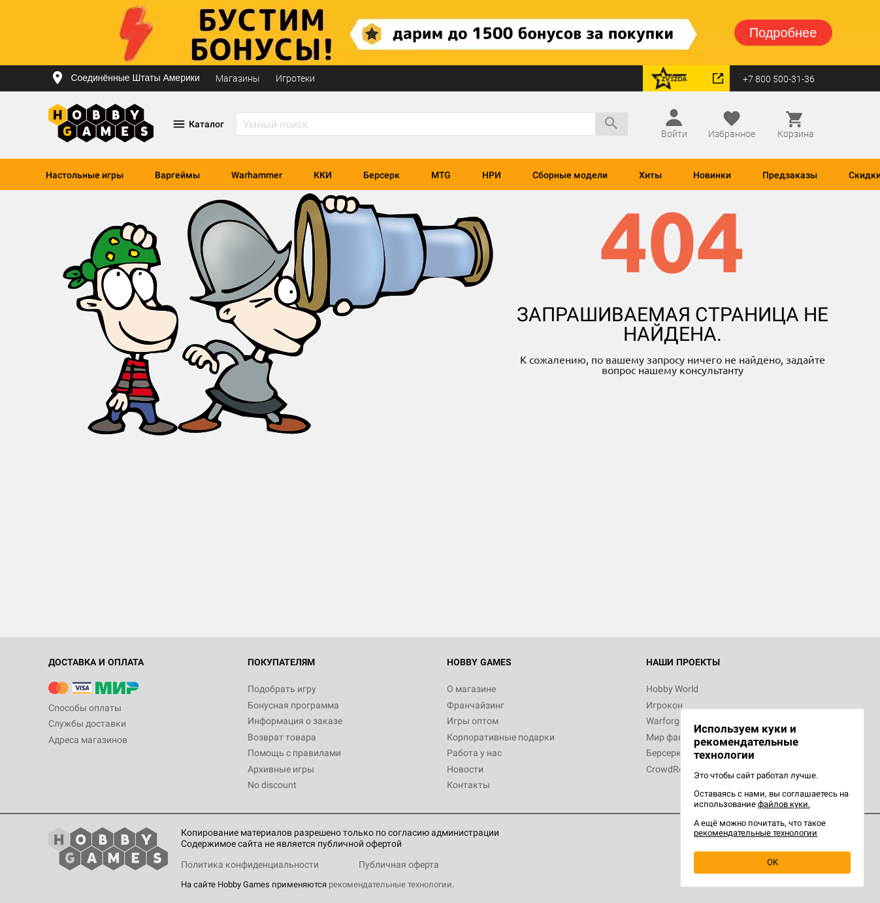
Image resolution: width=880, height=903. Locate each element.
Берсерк (381, 175)
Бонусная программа (293, 705)
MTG (441, 175)
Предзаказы (789, 175)
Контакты (468, 785)
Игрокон (664, 705)
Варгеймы (177, 175)
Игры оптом (472, 721)
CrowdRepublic (677, 769)
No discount (272, 785)
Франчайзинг (475, 705)
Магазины (238, 78)
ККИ (323, 175)
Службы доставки (87, 723)
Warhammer (256, 175)
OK (772, 862)
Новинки (712, 175)
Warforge (665, 721)
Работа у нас (474, 753)
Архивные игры (281, 769)
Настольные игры (84, 175)
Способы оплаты (85, 708)
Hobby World (672, 689)
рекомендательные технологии (390, 884)
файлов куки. (784, 804)
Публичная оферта (399, 864)
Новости (465, 769)
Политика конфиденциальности (250, 864)
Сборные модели (570, 175)
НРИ (491, 175)
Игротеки (295, 78)
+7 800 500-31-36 (779, 79)
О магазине (471, 689)
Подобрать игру (282, 689)
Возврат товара (282, 737)
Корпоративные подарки (501, 737)
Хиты (650, 175)
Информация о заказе (295, 721)
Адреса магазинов (87, 740)
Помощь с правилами (294, 753)
